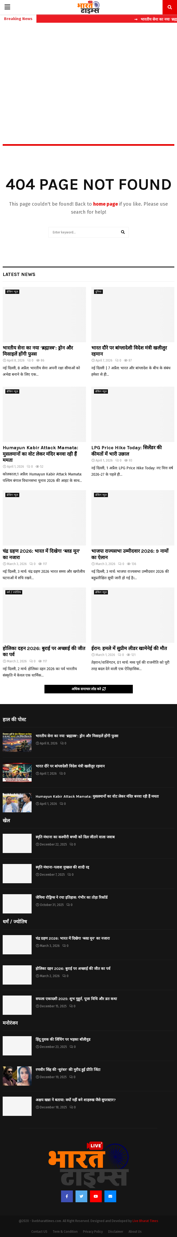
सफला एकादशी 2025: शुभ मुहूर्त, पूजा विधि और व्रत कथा (76, 999)
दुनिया (98, 291)
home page (105, 204)
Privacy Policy (93, 1232)
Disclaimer (115, 1232)
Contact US (39, 1232)
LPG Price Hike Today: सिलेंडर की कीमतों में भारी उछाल (126, 451)
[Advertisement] (88, 71)
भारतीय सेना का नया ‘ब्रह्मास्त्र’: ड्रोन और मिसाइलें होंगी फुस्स (77, 736)
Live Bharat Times (145, 1221)
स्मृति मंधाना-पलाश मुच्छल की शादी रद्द (62, 867)
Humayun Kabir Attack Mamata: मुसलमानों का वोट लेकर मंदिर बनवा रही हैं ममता (40, 454)
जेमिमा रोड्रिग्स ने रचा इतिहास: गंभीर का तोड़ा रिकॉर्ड (71, 897)
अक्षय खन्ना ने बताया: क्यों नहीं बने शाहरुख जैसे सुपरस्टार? (76, 1100)
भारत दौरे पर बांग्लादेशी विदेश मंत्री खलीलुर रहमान (70, 766)
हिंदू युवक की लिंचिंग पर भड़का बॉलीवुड (63, 1039)
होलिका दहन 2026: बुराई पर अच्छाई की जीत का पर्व (73, 968)
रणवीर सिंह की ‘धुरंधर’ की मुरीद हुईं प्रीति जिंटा (68, 1069)
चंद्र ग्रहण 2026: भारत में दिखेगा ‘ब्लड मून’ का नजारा (73, 938)
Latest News (19, 274)
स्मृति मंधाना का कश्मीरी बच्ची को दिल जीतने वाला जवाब (75, 837)
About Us (135, 1232)
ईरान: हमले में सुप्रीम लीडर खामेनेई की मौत (129, 648)
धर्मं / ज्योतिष (14, 592)
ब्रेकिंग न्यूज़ (12, 291)
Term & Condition (65, 1232)
